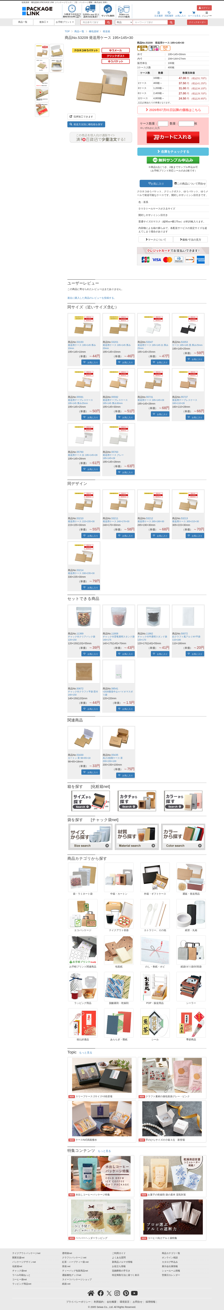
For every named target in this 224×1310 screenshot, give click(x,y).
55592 (114, 397)
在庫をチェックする (173, 151)
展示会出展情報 (170, 1266)
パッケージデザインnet (24, 1262)
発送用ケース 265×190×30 (151, 521)
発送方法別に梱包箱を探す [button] (86, 124)
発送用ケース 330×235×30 (81, 573)
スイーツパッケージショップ (77, 1279)
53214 (80, 570)
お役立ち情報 (119, 1266)
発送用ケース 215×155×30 (81, 521)
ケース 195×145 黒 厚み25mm (187, 345)
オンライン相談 (170, 1257)
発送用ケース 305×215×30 (185, 521)
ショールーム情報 (171, 1271)
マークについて (157, 239)
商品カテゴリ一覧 (171, 1253)
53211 (114, 518)
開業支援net (18, 1257)
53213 (184, 518)
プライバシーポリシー (78, 1301)
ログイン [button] (204, 8)
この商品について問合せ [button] (191, 183)
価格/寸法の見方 (191, 239)
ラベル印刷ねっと (21, 1275)
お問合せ (137, 1301)
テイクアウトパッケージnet (26, 1253)
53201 (114, 342)
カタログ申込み (170, 1262)
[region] (137, 31)
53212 (149, 518)
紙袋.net (66, 1284)
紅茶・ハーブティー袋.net (75, 1262)
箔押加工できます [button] (81, 116)
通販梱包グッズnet (71, 1275)
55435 (114, 754)
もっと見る (85, 1052)
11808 (114, 633)
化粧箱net (17, 1266)
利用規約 (99, 1301)
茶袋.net (66, 1266)
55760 (80, 452)
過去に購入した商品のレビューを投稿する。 (91, 297)
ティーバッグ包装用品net (75, 1271)
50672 (80, 688)
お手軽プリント (65, 22)
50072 (184, 633)
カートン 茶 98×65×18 (79, 758)
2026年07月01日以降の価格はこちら (173, 110)
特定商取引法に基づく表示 (125, 1275)
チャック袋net (19, 1271)
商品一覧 (22, 22)
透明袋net (67, 1253)
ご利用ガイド (119, 1253)
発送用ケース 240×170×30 (116, 521)
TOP (67, 31)
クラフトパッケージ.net (74, 1257)
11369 (80, 633)
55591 (80, 397)
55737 (184, 397)
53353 (184, 342)
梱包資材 (94, 31)
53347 (149, 342)
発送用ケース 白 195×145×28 (82, 455)
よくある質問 (119, 1257)
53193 (80, 342)
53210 (80, 518)
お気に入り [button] (157, 183)
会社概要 (112, 1301)
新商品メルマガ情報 (122, 1262)
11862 (149, 633)
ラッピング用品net (21, 1284)
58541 (114, 688)
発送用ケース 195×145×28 (151, 400)
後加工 (43, 22)
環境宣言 (125, 1301)
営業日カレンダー (171, 1275)
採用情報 (150, 1301)
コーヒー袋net (19, 1279)
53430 (80, 754)
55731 (149, 397)
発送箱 (106, 31)
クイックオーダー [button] (197, 22)
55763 (114, 452)
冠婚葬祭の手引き (121, 1271)
